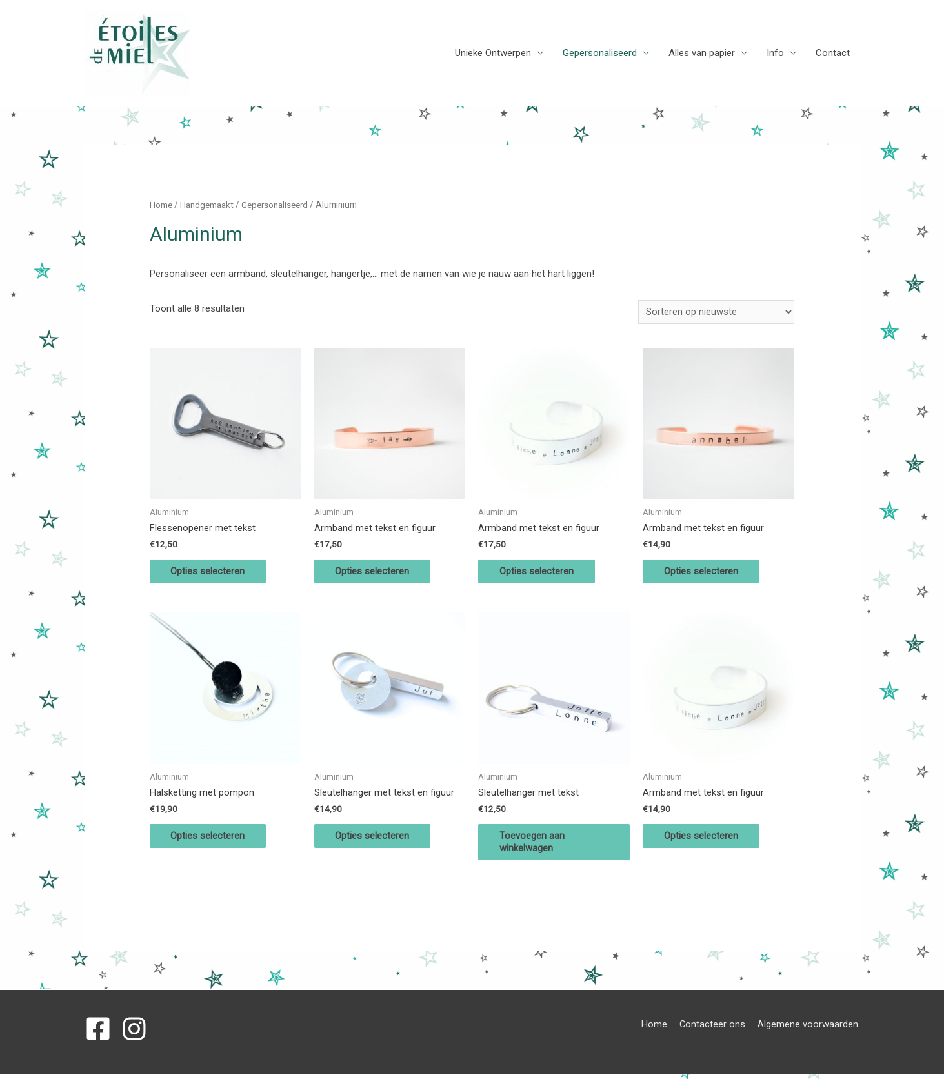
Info (775, 53)
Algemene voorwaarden (809, 1029)
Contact (833, 53)
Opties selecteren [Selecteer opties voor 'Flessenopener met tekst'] (213, 573)
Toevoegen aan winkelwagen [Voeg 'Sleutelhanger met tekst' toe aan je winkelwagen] (536, 846)
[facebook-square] (102, 1034)
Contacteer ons (713, 1029)
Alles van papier (701, 53)
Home (161, 205)
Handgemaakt (209, 205)
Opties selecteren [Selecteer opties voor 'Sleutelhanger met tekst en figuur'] (377, 839)
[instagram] (138, 1034)
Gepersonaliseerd (600, 53)
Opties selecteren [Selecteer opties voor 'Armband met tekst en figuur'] (377, 573)
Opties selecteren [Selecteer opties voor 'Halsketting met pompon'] (213, 839)
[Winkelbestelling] (716, 313)
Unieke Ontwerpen (493, 53)
